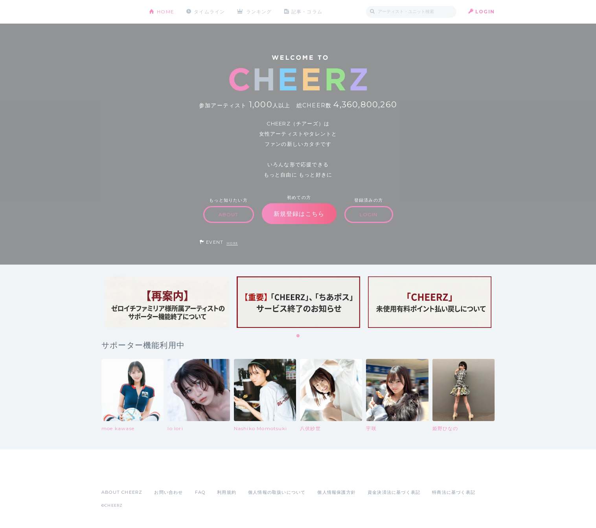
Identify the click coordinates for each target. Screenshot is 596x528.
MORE (232, 243)
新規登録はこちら (299, 213)
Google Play (161, 475)
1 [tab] (298, 336)
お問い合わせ (168, 492)
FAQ (200, 492)
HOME (165, 12)
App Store (119, 475)
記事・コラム (306, 12)
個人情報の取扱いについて (276, 492)
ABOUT (229, 214)
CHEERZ (119, 12)
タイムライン (209, 12)
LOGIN (485, 12)
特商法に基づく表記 (453, 492)
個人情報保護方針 (336, 492)
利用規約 (226, 492)
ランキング (259, 12)
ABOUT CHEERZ (121, 492)
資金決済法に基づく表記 (394, 492)
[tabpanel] (167, 302)
